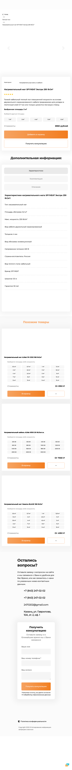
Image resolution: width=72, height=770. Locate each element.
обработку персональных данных (37, 695)
